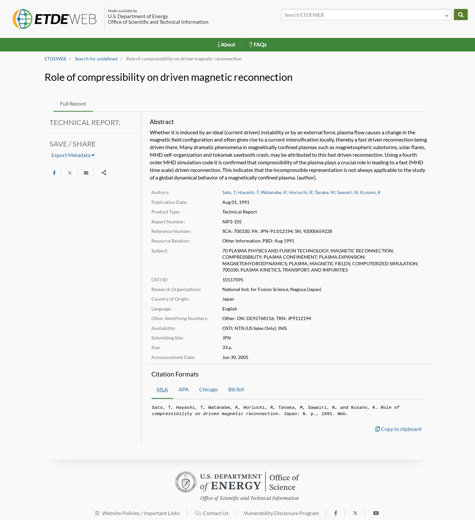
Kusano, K (370, 192)
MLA (162, 389)
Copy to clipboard (398, 429)
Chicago (208, 389)
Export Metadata (73, 155)
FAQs (258, 44)
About (226, 44)
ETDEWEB (55, 58)
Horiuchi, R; (301, 192)
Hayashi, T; (249, 192)
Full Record (73, 103)
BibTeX (236, 389)
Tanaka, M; (325, 192)
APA (183, 389)
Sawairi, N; (348, 192)
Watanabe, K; (274, 192)
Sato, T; (229, 192)
